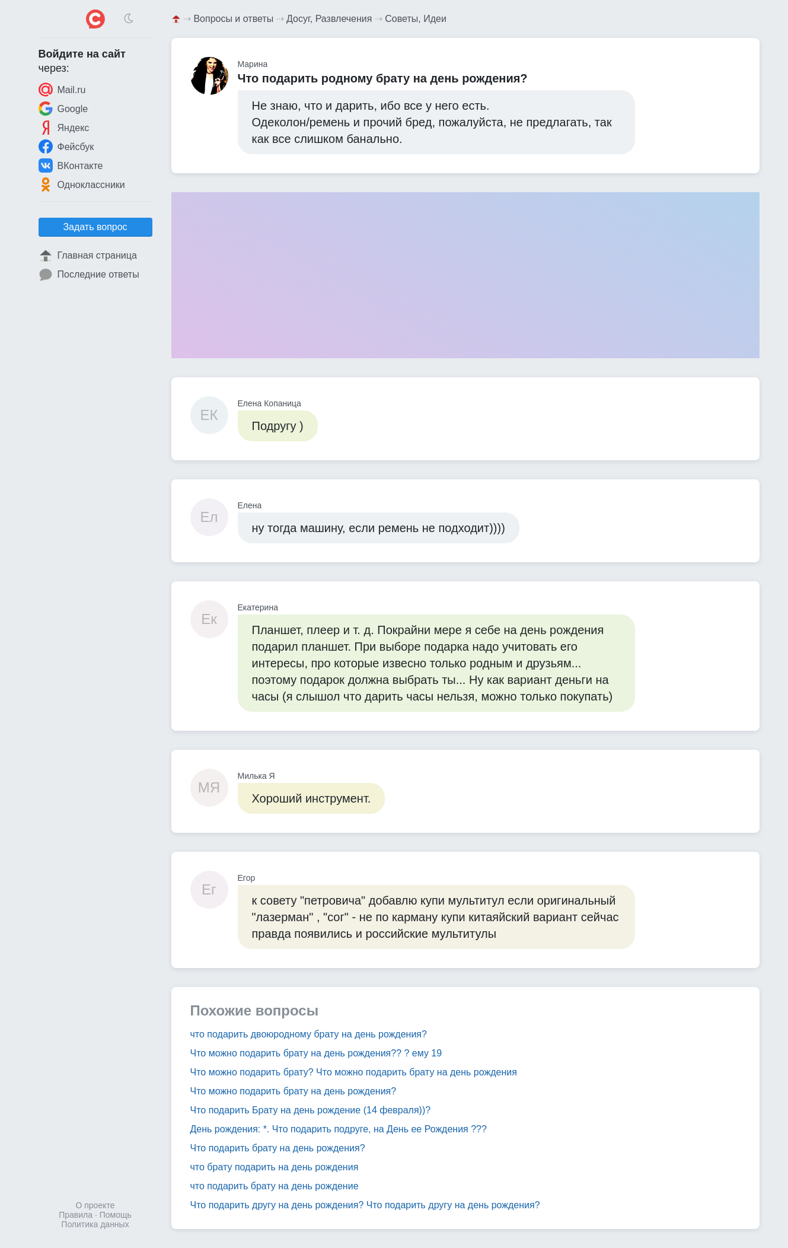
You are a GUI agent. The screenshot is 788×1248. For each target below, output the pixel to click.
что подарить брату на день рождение (274, 1186)
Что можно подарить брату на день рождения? (293, 1091)
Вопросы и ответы (233, 19)
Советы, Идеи (415, 19)
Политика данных (95, 1224)
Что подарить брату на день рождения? (277, 1148)
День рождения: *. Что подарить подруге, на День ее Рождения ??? (338, 1129)
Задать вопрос (95, 227)
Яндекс (64, 127)
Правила (75, 1215)
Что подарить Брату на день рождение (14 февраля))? (310, 1110)
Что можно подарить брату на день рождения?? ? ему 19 (316, 1053)
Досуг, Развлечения (329, 19)
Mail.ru (62, 89)
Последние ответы (89, 275)
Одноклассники (82, 184)
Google (63, 108)
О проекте (94, 1205)
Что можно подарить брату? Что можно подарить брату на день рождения (353, 1072)
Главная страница (88, 256)
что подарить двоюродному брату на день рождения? (308, 1034)
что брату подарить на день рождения (274, 1167)
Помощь (116, 1215)
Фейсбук (66, 146)
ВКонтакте (71, 165)
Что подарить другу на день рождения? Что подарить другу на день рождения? (365, 1205)
